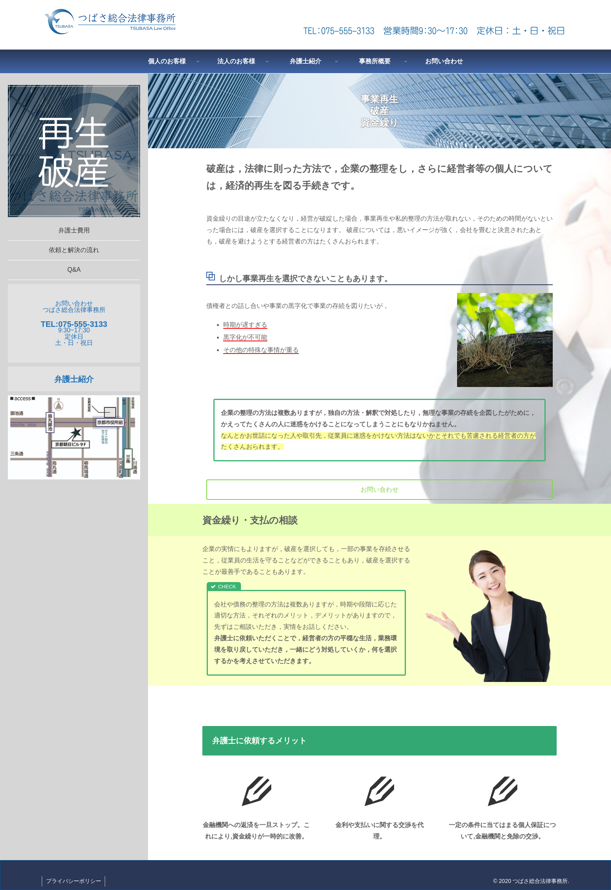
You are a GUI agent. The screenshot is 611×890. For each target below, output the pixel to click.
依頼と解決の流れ (74, 250)
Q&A (74, 269)
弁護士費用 (74, 230)
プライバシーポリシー (73, 881)
